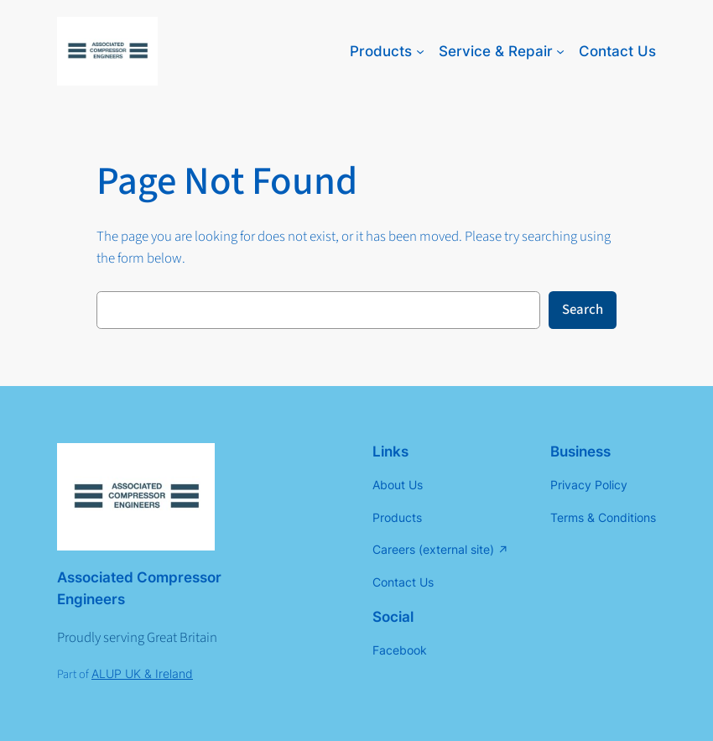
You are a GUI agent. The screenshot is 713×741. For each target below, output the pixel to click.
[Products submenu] (420, 51)
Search (582, 310)
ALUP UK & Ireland (142, 673)
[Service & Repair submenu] (560, 51)
